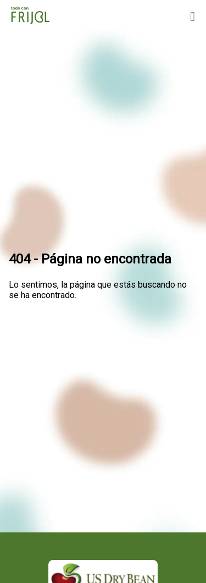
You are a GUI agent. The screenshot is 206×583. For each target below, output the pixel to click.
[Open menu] (192, 16)
